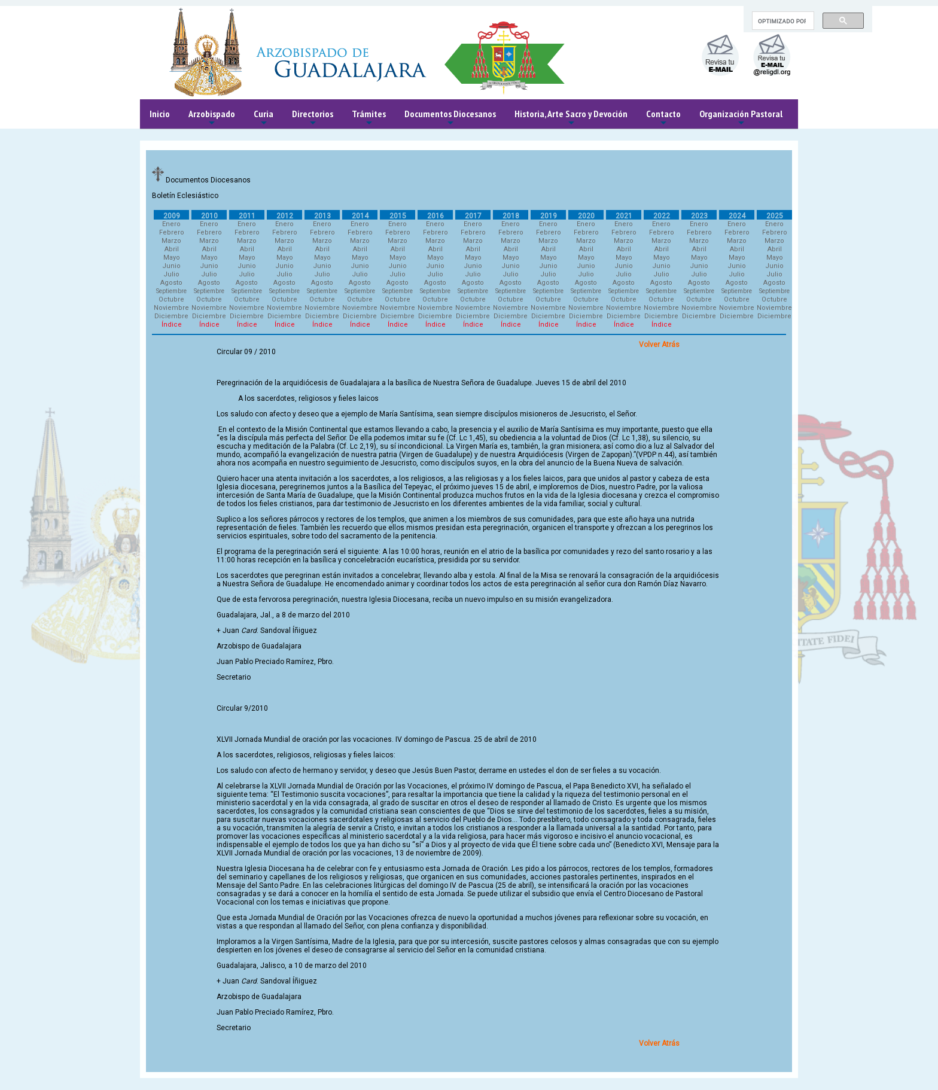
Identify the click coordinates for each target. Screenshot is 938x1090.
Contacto (663, 118)
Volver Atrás (659, 344)
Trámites (369, 118)
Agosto (171, 283)
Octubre (171, 299)
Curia (263, 118)
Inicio (160, 114)
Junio (171, 266)
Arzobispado (211, 118)
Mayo (171, 257)
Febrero (171, 232)
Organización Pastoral (740, 118)
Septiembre (171, 291)
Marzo (171, 241)
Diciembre (171, 316)
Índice (172, 324)
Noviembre (171, 308)
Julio (171, 274)
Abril (172, 249)
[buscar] (782, 21)
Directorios (312, 118)
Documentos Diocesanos (450, 118)
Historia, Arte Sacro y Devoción (571, 118)
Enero (171, 224)
